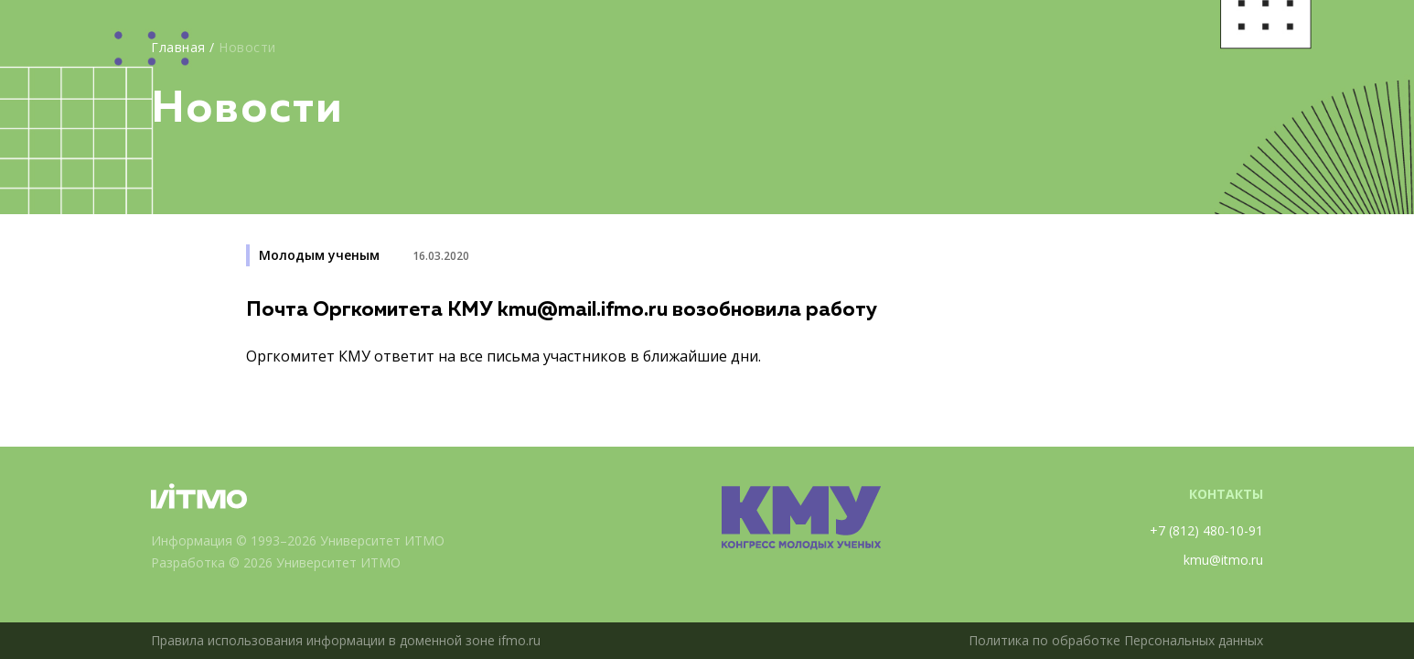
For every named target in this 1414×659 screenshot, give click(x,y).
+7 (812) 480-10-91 (1206, 530)
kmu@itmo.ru (1223, 559)
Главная (178, 47)
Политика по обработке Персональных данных (1116, 640)
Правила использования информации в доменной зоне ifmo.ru (346, 640)
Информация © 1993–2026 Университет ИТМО (298, 540)
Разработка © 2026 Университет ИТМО (276, 562)
